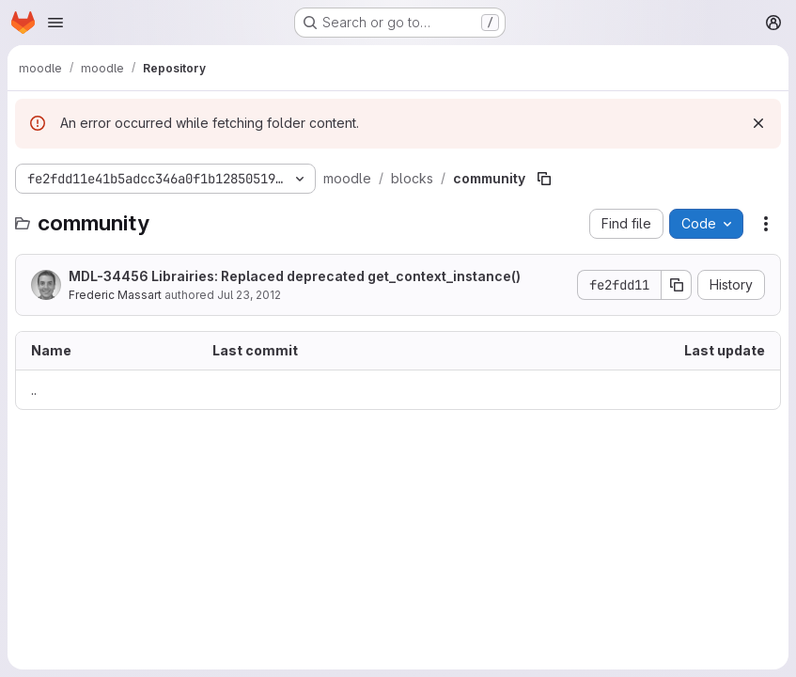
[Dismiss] (758, 123)
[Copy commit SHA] (677, 285)
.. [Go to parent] (34, 390)
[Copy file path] (544, 179)
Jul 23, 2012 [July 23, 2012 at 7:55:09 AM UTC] (249, 295)
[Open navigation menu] (55, 23)
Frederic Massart (115, 295)
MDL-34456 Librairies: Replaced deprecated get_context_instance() (295, 276)
